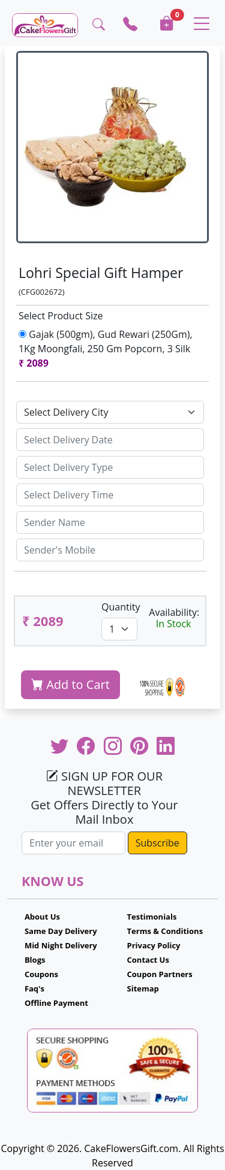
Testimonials (152, 916)
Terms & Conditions (165, 931)
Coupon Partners (160, 974)
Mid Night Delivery (61, 945)
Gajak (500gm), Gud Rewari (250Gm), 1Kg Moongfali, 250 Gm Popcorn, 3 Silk (107, 349)
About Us (42, 916)
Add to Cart (70, 684)
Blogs (35, 959)
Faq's (34, 988)
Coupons (41, 974)
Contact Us (148, 959)
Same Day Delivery (61, 931)
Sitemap (143, 988)
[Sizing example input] (110, 439)
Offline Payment (56, 1002)
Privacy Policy (154, 945)
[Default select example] (110, 412)
